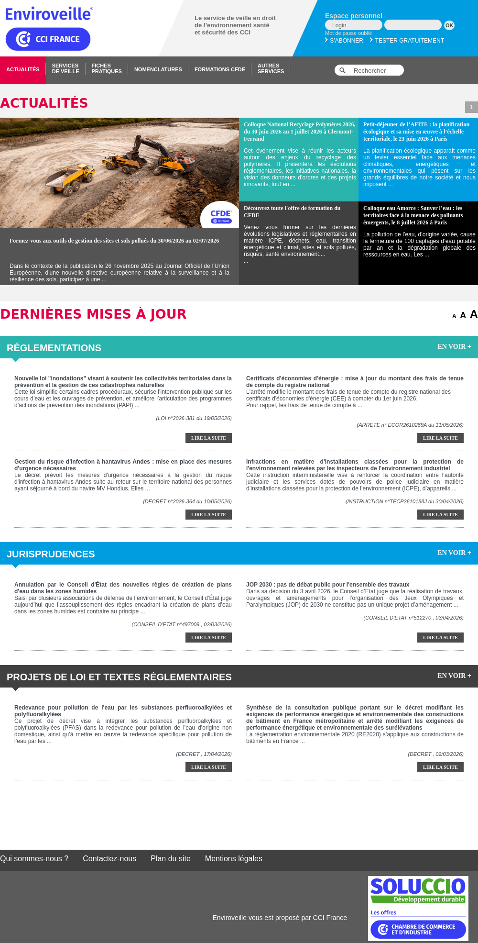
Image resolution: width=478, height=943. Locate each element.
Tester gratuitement (407, 40)
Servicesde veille (65, 68)
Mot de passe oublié (348, 33)
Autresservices (271, 68)
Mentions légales (233, 858)
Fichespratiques (107, 68)
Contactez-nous (109, 858)
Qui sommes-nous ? (34, 858)
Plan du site (171, 858)
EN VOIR (454, 346)
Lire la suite (208, 438)
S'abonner (344, 40)
